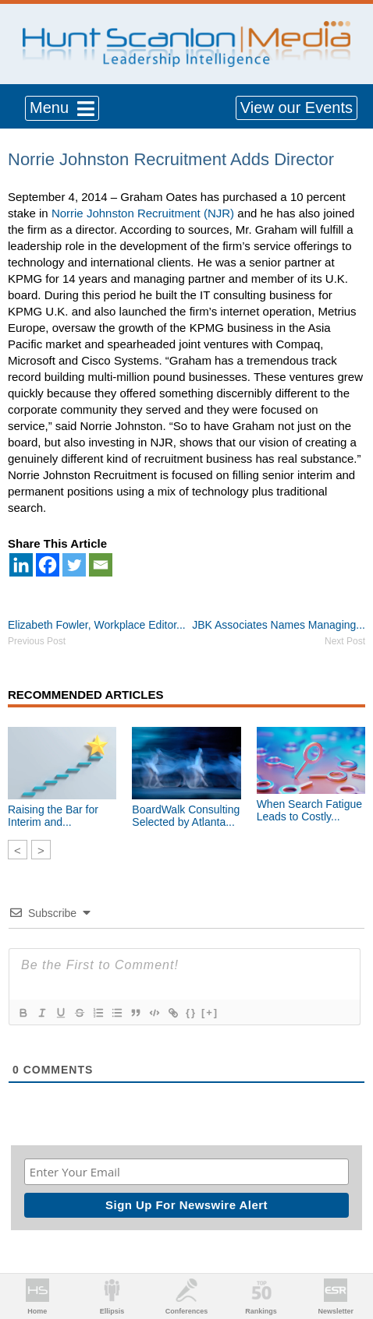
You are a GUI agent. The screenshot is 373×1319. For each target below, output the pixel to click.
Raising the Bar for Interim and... (53, 815)
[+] (209, 1012)
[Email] (100, 565)
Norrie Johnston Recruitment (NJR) (143, 213)
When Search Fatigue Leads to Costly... (309, 810)
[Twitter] (74, 565)
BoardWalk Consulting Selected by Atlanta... (186, 815)
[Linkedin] (21, 565)
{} (191, 1012)
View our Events (296, 107)
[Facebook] (47, 565)
